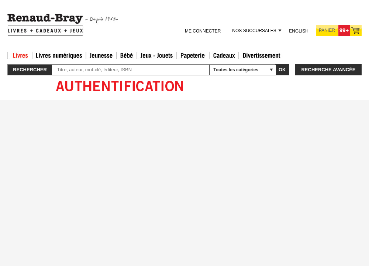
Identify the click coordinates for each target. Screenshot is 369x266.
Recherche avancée (328, 69)
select (271, 70)
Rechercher (30, 69)
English (298, 31)
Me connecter (203, 31)
